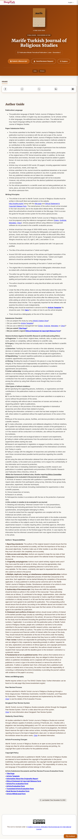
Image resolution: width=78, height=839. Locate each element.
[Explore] (63, 61)
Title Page (23, 328)
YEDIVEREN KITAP (44, 35)
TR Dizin (42, 71)
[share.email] (72, 89)
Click (7, 699)
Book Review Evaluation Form (17, 791)
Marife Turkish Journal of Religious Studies (39, 43)
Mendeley (12, 223)
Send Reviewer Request (43, 61)
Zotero (56, 220)
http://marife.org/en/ (16, 204)
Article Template (27, 323)
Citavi (19, 223)
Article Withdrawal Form (16, 794)
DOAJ (35, 71)
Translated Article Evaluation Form (20, 789)
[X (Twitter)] (39, 89)
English (71, 2)
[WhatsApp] (22, 89)
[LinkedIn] (55, 89)
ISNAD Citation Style (40, 321)
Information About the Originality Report (22, 779)
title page (38, 204)
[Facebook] (5, 89)
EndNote (63, 220)
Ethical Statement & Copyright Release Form (43, 331)
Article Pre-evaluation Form (17, 784)
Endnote (47, 326)
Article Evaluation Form (15, 786)
